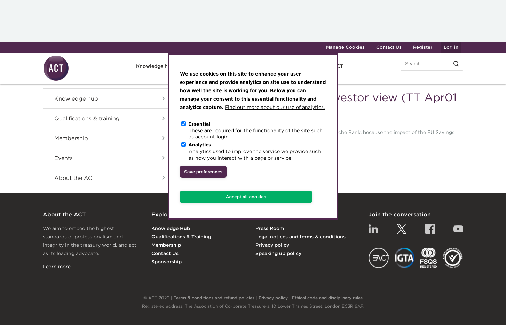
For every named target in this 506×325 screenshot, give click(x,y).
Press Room (269, 228)
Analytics (199, 145)
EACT (379, 258)
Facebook (430, 229)
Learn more (57, 266)
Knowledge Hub (170, 228)
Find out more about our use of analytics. (275, 107)
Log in (451, 47)
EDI (452, 258)
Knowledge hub (155, 66)
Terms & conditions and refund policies (214, 297)
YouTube (458, 229)
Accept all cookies (246, 196)
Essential (199, 124)
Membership (71, 138)
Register (422, 47)
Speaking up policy (278, 253)
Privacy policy (272, 245)
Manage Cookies (345, 47)
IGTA (405, 258)
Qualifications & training (87, 118)
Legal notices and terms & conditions (300, 236)
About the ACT (75, 177)
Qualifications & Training (181, 236)
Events (63, 157)
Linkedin (373, 229)
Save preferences (203, 171)
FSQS (428, 258)
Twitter (401, 229)
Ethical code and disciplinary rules (327, 297)
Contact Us (389, 47)
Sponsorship (166, 262)
